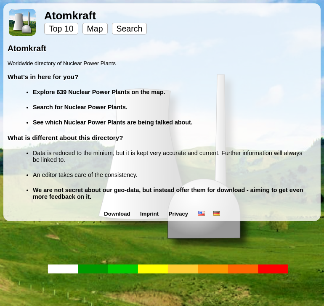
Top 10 (61, 28)
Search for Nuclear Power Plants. (80, 107)
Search (130, 28)
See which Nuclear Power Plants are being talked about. (113, 122)
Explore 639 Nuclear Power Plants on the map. (99, 92)
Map (95, 28)
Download (118, 214)
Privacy (179, 214)
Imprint (150, 214)
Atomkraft (70, 15)
